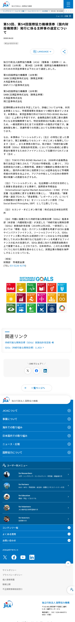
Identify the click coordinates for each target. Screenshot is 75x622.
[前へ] (67, 10)
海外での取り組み (12, 427)
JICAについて (10, 410)
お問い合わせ (9, 540)
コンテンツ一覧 (10, 527)
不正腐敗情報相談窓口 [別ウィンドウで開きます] (12, 589)
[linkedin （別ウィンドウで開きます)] (31, 557)
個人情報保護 (8, 579)
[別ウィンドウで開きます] (28, 371)
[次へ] (71, 10)
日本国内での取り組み (14, 435)
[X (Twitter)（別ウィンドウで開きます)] (4, 557)
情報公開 (6, 584)
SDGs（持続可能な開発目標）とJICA (25, 347)
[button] (42, 51)
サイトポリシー (9, 570)
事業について (9, 419)
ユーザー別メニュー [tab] (15, 465)
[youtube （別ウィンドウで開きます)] (22, 557)
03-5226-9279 (17, 265)
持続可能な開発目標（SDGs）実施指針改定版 (29, 342)
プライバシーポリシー (12, 574)
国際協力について (12, 452)
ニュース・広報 (62, 16)
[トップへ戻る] (68, 563)
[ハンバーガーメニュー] (68, 3)
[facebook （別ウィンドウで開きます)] (13, 557)
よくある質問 (9, 534)
